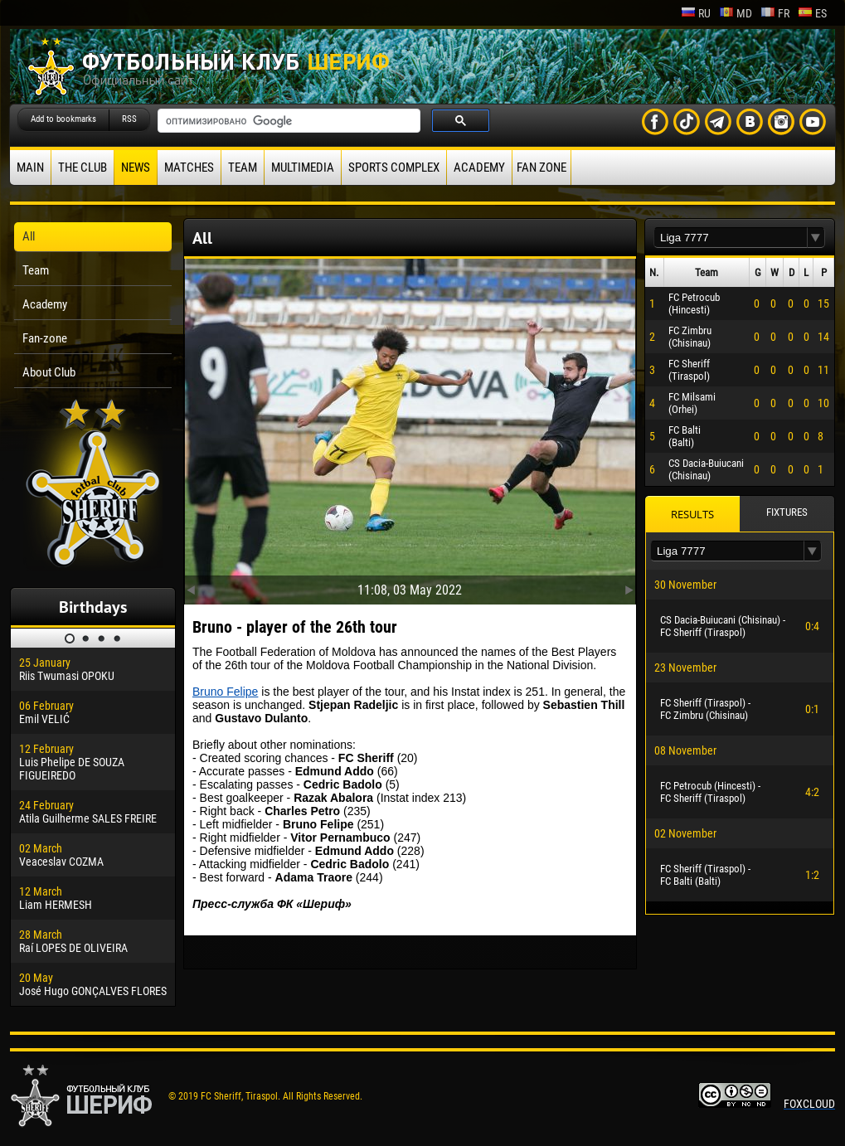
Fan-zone (44, 338)
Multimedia (302, 167)
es (812, 13)
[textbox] (730, 237)
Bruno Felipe (225, 691)
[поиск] (287, 121)
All (28, 236)
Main (30, 167)
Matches (189, 167)
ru (696, 13)
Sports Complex (393, 167)
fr (774, 13)
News (135, 167)
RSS (129, 119)
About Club (48, 372)
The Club (82, 167)
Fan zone (541, 167)
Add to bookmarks (63, 119)
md (735, 13)
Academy (479, 167)
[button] (816, 237)
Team (242, 167)
